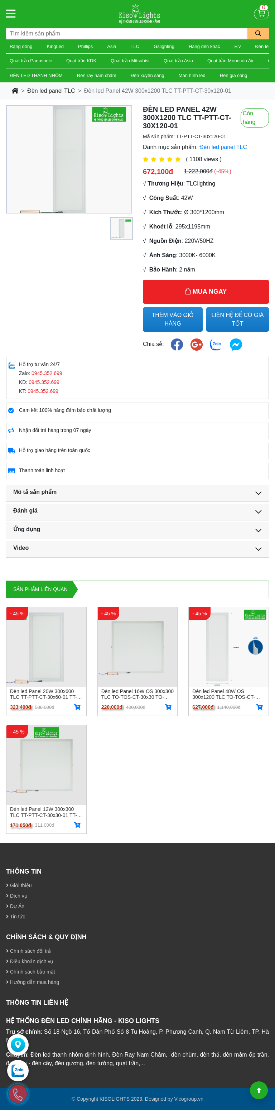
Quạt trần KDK (81, 60)
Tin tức (15, 916)
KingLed (55, 46)
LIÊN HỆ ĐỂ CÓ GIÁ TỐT (237, 319)
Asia (111, 46)
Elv (237, 46)
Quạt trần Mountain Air (230, 60)
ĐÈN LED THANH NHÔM (36, 75)
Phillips (85, 46)
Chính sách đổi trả (28, 951)
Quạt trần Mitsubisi (130, 60)
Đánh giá (25, 511)
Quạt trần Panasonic (31, 60)
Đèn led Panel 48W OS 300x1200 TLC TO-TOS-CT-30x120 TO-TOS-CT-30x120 (223, 694)
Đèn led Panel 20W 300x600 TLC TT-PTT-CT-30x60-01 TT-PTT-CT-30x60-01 (43, 694)
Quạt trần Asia (178, 60)
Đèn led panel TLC (51, 91)
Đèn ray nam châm (96, 75)
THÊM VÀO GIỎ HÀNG (173, 319)
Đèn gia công (233, 75)
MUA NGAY (206, 291)
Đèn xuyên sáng (147, 75)
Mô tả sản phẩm (35, 492)
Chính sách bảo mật (30, 972)
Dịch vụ (17, 896)
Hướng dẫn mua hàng (32, 982)
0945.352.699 (47, 373)
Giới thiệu (19, 885)
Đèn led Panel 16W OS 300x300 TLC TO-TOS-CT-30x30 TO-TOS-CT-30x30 (137, 694)
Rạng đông (21, 46)
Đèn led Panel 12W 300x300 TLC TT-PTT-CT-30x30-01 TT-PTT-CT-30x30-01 (43, 812)
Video (21, 548)
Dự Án (15, 906)
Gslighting (164, 46)
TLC (135, 46)
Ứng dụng (26, 529)
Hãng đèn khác (204, 46)
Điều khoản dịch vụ (30, 961)
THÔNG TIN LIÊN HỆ (37, 1002)
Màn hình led (192, 75)
